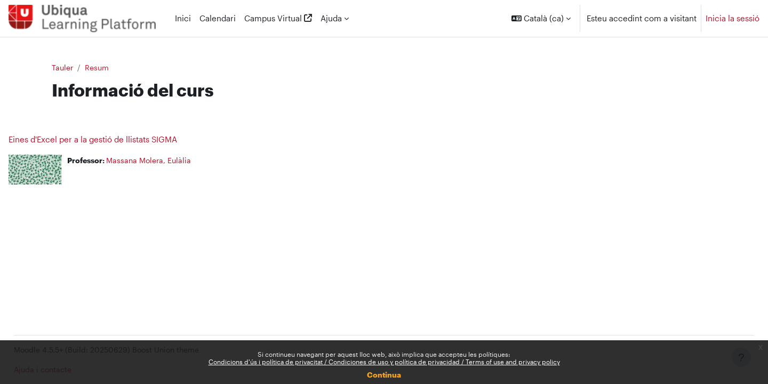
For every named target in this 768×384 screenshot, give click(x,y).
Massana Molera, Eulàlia (177, 161)
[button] (541, 18)
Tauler (84, 68)
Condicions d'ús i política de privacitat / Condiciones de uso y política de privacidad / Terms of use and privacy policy (384, 361)
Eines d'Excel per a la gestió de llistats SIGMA (117, 140)
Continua (384, 374)
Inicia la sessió (732, 18)
